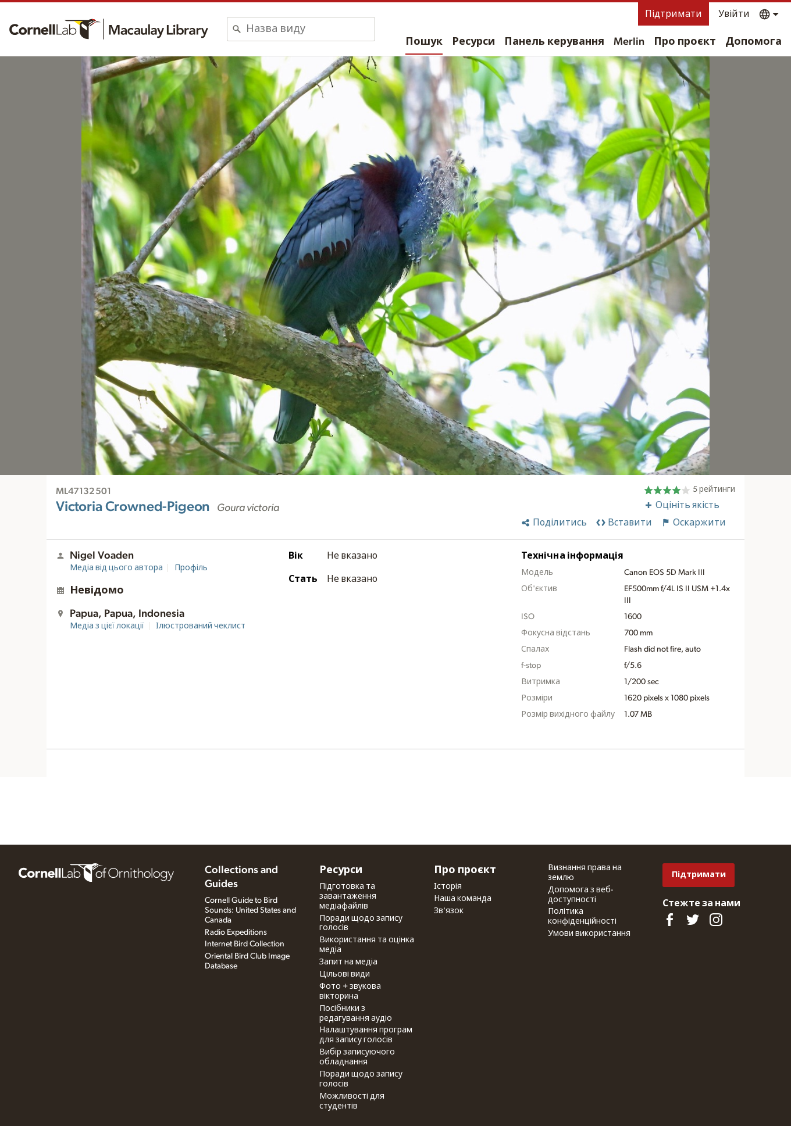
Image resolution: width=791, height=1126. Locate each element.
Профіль (191, 568)
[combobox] (310, 29)
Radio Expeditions (236, 932)
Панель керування (554, 42)
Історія (448, 886)
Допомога (753, 42)
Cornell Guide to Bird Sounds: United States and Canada (250, 910)
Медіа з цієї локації (107, 626)
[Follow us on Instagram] (716, 920)
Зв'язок (449, 911)
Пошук (424, 42)
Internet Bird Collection (244, 944)
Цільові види (344, 974)
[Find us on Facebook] (669, 920)
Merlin (629, 42)
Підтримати (673, 14)
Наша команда (462, 899)
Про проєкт (685, 42)
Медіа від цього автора (116, 568)
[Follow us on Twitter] (693, 920)
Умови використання (589, 934)
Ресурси (473, 42)
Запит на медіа (348, 962)
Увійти (734, 14)
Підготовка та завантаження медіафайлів (347, 896)
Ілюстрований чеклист (200, 626)
